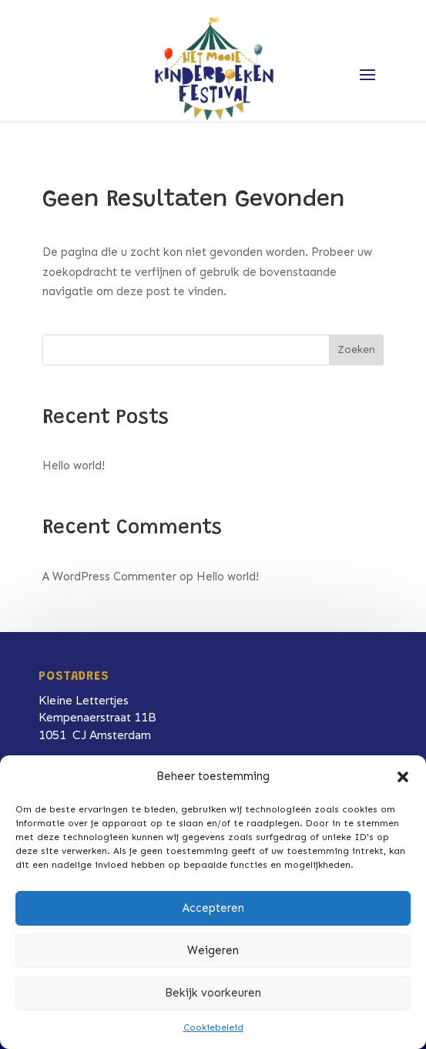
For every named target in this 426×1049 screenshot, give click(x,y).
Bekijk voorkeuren (213, 993)
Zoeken (356, 349)
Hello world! (73, 465)
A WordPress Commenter (109, 576)
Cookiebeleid (213, 1027)
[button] (403, 777)
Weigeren (213, 950)
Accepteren (213, 908)
